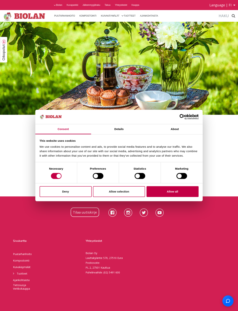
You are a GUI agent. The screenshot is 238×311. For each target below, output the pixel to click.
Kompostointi (88, 16)
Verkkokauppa (21, 288)
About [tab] (175, 129)
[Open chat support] (228, 301)
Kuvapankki (72, 5)
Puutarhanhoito (64, 16)
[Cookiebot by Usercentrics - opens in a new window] (182, 117)
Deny (65, 191)
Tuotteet (130, 16)
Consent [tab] (63, 129)
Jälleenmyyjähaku (91, 5)
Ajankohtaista (149, 16)
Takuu (107, 5)
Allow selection (119, 191)
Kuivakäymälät (110, 16)
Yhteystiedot (121, 5)
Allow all (172, 191)
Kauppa (135, 5)
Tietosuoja (19, 285)
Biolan (59, 5)
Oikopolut (3, 52)
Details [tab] (119, 129)
